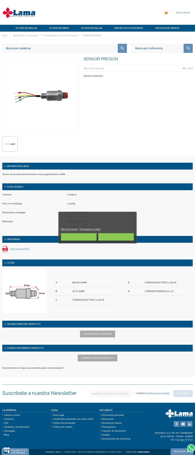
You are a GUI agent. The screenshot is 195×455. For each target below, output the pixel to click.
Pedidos (106, 435)
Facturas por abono (112, 423)
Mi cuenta (106, 410)
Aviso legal (58, 415)
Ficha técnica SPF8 (19, 249)
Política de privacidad (64, 423)
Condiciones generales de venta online (73, 419)
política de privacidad (158, 393)
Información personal (113, 415)
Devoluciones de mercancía (116, 439)
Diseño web (138, 452)
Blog (6, 435)
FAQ (6, 423)
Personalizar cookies (90, 229)
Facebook (176, 424)
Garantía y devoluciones (16, 427)
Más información (69, 229)
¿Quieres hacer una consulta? (97, 358)
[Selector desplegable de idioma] (167, 12)
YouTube (183, 424)
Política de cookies (63, 427)
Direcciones (108, 419)
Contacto (9, 419)
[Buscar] (64, 48)
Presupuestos (109, 427)
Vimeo (189, 424)
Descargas (9, 431)
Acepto (116, 237)
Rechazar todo (79, 237)
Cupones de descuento (114, 431)
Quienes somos (12, 415)
